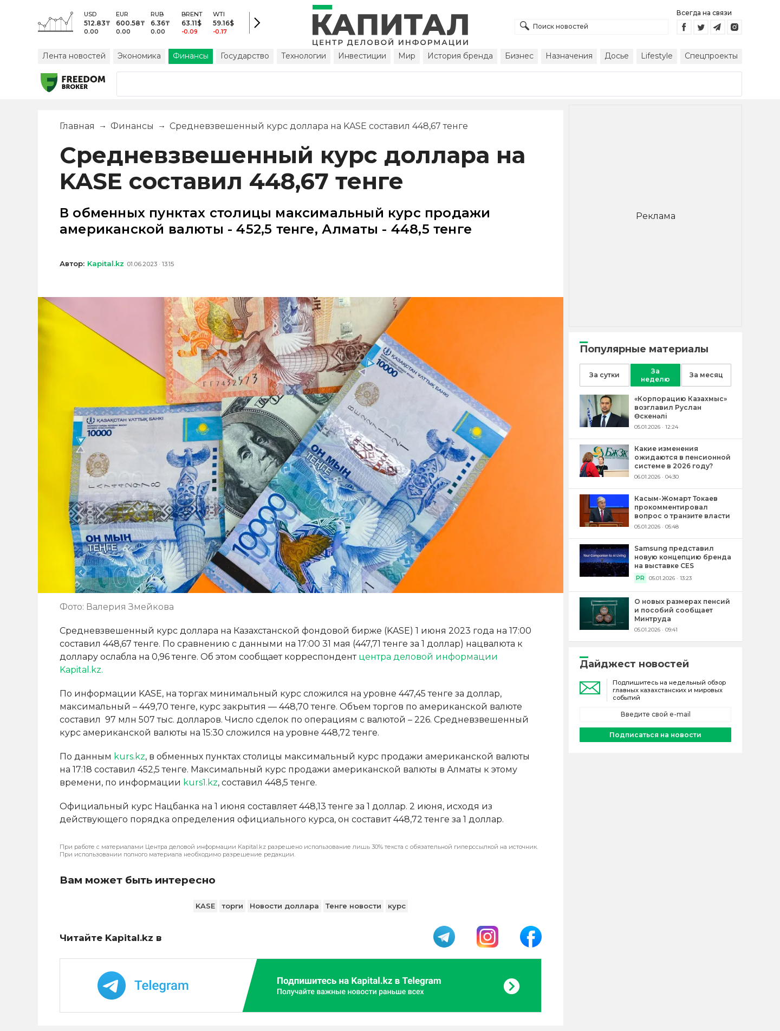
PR (640, 578)
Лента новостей (74, 56)
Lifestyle (657, 56)
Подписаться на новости (655, 735)
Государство (244, 56)
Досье (616, 56)
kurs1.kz (200, 782)
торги (232, 905)
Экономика (139, 56)
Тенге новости (353, 905)
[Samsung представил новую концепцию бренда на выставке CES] (604, 574)
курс (397, 905)
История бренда (460, 56)
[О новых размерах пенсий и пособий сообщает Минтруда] (604, 627)
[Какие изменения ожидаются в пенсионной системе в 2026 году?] (604, 474)
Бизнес (519, 56)
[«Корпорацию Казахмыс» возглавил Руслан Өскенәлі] (604, 424)
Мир (406, 56)
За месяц (706, 375)
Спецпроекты (711, 56)
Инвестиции (362, 56)
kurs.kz (129, 756)
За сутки (604, 375)
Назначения (569, 56)
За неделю (655, 375)
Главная (77, 126)
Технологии (303, 56)
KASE (205, 905)
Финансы (191, 56)
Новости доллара (284, 905)
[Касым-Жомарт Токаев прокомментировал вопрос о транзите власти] (604, 524)
